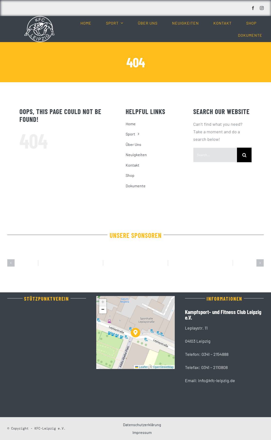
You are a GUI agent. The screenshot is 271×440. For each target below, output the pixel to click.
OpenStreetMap (163, 367)
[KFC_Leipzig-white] (39, 18)
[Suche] (244, 155)
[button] (11, 263)
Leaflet (141, 367)
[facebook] (253, 8)
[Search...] (215, 155)
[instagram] (262, 8)
